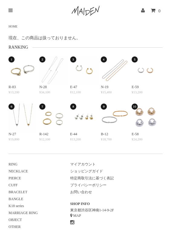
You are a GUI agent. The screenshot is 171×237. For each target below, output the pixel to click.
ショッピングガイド (86, 171)
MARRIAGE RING (23, 213)
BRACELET (17, 192)
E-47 (73, 87)
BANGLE (15, 199)
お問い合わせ (81, 192)
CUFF (13, 185)
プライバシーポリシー (88, 185)
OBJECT (15, 220)
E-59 (135, 87)
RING (12, 164)
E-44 (73, 134)
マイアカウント (83, 164)
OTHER (14, 227)
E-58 (135, 134)
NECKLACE (18, 171)
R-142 (43, 134)
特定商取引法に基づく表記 (92, 178)
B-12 (104, 134)
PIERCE (14, 178)
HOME (12, 26)
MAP (77, 215)
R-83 (12, 87)
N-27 (12, 134)
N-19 (104, 87)
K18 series (16, 206)
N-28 (43, 87)
